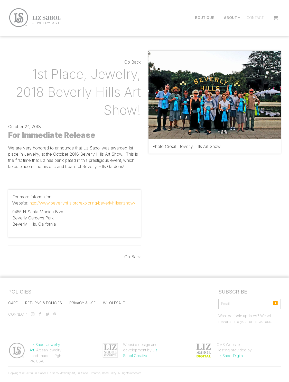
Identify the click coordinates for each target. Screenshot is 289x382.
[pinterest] (54, 314)
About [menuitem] (230, 17)
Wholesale (114, 303)
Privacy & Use (82, 303)
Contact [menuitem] (255, 17)
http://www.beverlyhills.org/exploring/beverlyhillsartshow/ (82, 203)
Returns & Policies (43, 303)
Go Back (132, 62)
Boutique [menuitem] (204, 17)
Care (13, 303)
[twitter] (47, 314)
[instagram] (32, 314)
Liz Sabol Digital (230, 355)
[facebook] (40, 314)
